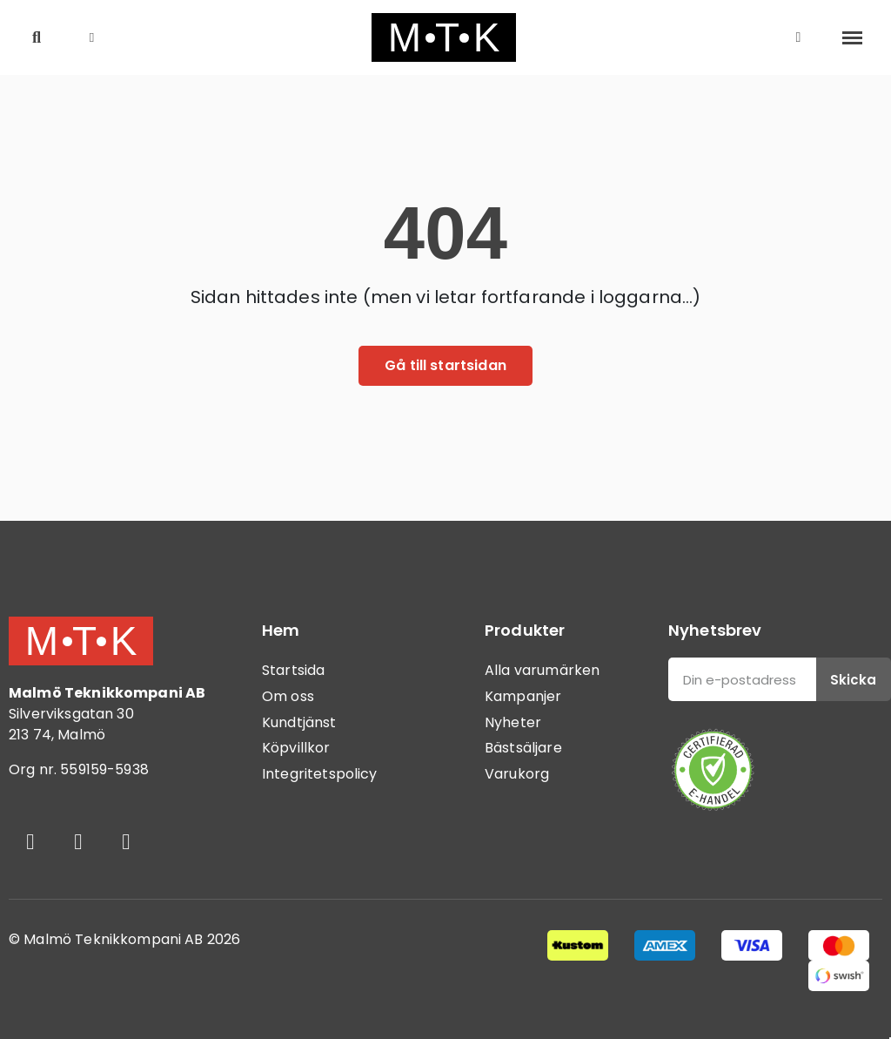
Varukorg (517, 774)
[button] (37, 38)
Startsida (293, 670)
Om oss (288, 696)
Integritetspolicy (320, 774)
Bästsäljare (523, 748)
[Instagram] (78, 841)
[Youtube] (126, 841)
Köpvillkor (296, 748)
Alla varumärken (542, 670)
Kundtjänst (299, 722)
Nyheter (513, 722)
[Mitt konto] (799, 37)
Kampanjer (523, 696)
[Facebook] (30, 841)
